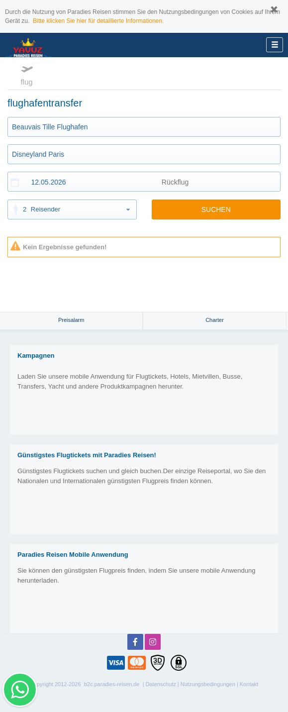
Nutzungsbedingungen (208, 684)
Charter (214, 320)
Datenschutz (161, 684)
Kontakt (249, 684)
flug (26, 74)
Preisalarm (71, 320)
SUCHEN (216, 209)
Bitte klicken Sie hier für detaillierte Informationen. (98, 20)
